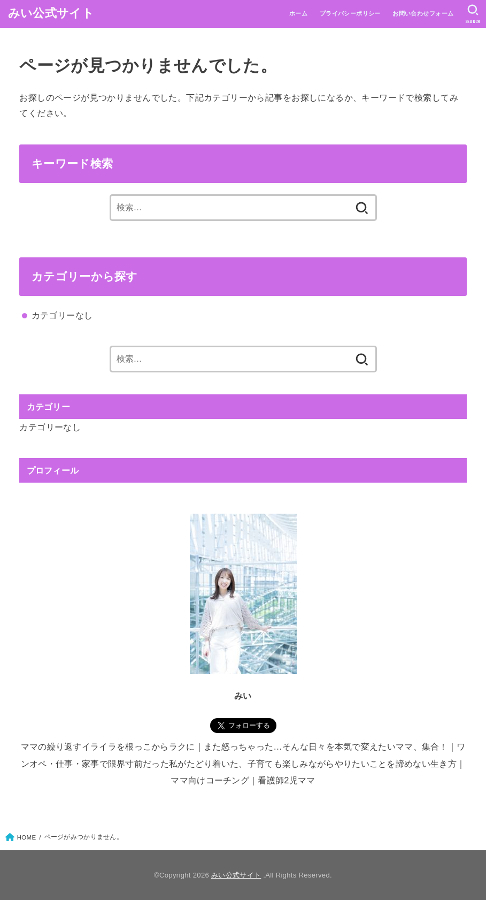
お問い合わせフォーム (422, 13)
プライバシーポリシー (350, 13)
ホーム (298, 13)
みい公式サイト (51, 13)
